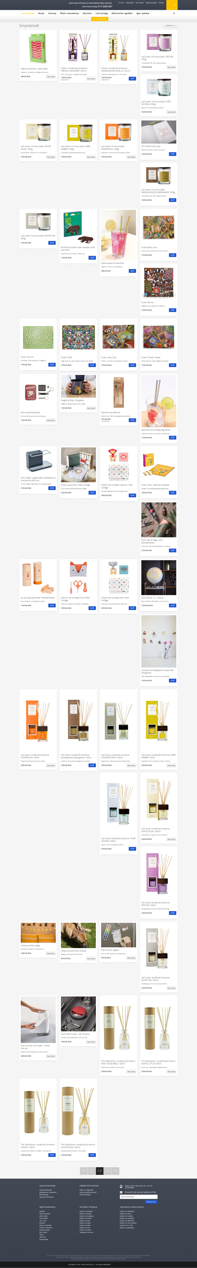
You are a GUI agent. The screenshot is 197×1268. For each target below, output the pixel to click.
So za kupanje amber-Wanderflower (38, 597)
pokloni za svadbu (126, 1216)
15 (115, 1171)
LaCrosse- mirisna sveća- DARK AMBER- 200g (75, 147)
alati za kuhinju (44, 1214)
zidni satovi (43, 1216)
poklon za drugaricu (87, 1216)
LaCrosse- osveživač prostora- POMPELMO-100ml (35, 756)
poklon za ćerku (85, 1230)
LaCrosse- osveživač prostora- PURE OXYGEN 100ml (118, 839)
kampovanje (43, 1239)
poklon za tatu (85, 1221)
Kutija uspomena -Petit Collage (75, 485)
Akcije (41, 13)
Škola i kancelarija (69, 13)
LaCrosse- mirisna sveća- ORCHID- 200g (157, 58)
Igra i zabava (142, 13)
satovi (41, 1235)
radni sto (42, 1237)
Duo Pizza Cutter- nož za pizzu (75, 1034)
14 (107, 1171)
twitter (112, 1248)
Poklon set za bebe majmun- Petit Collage (117, 486)
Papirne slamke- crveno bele (34, 68)
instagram (94, 1248)
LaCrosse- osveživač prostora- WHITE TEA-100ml (155, 979)
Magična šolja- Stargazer (72, 400)
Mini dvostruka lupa (150, 146)
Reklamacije (43, 1195)
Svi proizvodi (27, 14)
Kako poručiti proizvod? (88, 1192)
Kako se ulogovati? (86, 1190)
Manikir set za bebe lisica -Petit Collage (75, 599)
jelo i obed (43, 1232)
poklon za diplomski (127, 1221)
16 (176, 1171)
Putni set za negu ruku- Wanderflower (152, 541)
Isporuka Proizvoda (46, 1197)
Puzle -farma (147, 302)
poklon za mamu (86, 1218)
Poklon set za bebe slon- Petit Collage (115, 599)
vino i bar (42, 1221)
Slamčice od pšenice (110, 412)
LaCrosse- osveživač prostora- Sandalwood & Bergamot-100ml (76, 756)
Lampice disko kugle (30, 945)
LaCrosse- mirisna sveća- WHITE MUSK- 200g (36, 147)
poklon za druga (85, 1214)
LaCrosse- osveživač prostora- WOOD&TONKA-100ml (115, 756)
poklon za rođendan (127, 1211)
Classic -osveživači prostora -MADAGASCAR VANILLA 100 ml (115, 69)
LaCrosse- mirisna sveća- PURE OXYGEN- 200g (156, 103)
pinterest (85, 1248)
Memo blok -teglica (110, 950)
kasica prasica (44, 1230)
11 (84, 1171)
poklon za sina (85, 1228)
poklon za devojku (86, 1211)
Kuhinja (52, 13)
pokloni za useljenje (127, 1218)
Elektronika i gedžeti (122, 13)
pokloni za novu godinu (128, 1223)
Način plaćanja (85, 1195)
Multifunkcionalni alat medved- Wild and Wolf (78, 248)
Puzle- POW (66, 357)
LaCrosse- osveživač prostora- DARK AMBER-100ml (158, 756)
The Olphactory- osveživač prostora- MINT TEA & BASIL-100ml (118, 1062)
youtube (120, 1248)
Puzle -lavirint (27, 357)
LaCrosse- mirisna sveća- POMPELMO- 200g (113, 147)
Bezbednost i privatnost (47, 1192)
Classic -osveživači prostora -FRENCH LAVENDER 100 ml (74, 69)
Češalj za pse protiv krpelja (73, 950)
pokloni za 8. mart (126, 1225)
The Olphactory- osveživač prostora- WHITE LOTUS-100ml (158, 1062)
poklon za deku (85, 1225)
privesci (42, 1223)
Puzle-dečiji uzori (149, 247)
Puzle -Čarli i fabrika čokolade (155, 485)
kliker (30, 5)
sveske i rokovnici (45, 1228)
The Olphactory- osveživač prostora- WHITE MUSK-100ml (78, 1146)
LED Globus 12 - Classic (152, 597)
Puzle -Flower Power (151, 357)
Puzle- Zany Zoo (108, 357)
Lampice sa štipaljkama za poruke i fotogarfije (157, 671)
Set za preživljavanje (30, 412)
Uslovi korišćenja (45, 1190)
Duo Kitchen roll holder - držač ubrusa (35, 1047)
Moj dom (87, 13)
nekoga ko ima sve (86, 1232)
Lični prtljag (102, 13)
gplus (103, 1248)
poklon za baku (85, 1223)
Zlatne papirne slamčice (112, 263)
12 (92, 1171)
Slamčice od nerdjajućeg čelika (155, 429)
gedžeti (42, 1211)
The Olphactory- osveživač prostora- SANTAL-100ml (38, 1146)
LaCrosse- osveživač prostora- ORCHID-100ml (155, 904)
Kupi (132, 78)
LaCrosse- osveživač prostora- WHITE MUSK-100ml (155, 830)
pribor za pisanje (45, 1225)
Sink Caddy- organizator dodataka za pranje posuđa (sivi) (38, 479)
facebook (76, 1248)
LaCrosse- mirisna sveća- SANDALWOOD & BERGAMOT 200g (158, 191)
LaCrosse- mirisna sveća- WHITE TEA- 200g (38, 237)
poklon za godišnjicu (127, 1228)
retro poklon (43, 1218)
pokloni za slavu (126, 1214)
